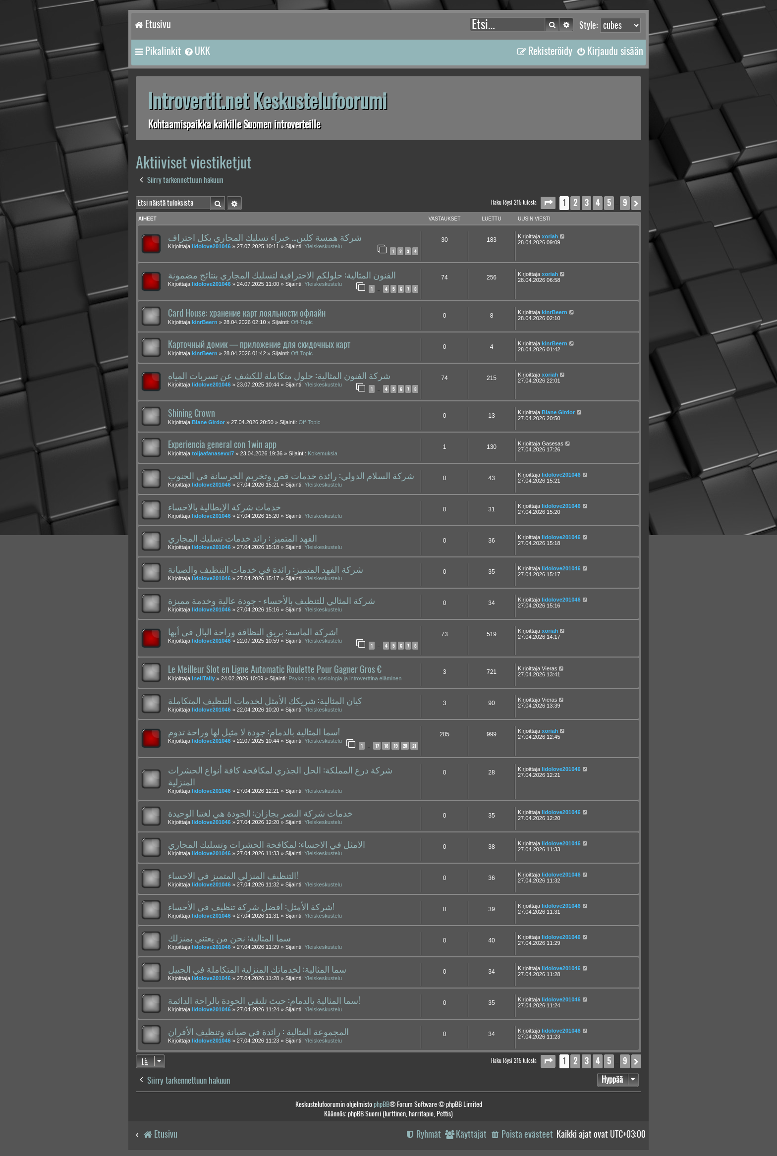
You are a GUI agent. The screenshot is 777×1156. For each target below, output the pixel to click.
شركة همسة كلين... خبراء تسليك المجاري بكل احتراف (265, 237)
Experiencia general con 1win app (222, 444)
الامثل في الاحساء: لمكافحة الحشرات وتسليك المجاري (266, 844)
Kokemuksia (322, 453)
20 (405, 746)
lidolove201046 (211, 246)
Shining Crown (191, 413)
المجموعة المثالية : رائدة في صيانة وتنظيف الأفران (258, 1032)
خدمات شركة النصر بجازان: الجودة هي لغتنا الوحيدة (260, 813)
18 (386, 746)
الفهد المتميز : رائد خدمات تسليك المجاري (242, 538)
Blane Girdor (208, 422)
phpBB (381, 1104)
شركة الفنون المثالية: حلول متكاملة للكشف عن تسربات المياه (279, 376)
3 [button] (586, 203)
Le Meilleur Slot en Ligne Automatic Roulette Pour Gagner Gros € (275, 669)
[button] (548, 203)
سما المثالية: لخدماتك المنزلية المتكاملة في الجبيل (257, 969)
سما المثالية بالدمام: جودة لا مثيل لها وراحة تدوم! (254, 732)
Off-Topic (302, 322)
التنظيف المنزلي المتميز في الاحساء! (233, 875)
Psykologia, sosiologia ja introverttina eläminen (344, 678)
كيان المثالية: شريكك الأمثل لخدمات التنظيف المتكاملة (265, 701)
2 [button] (575, 203)
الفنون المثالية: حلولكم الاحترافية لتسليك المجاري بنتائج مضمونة (282, 275)
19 (395, 746)
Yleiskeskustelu (323, 246)
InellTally (203, 678)
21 (414, 746)
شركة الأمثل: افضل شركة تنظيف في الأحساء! (251, 907)
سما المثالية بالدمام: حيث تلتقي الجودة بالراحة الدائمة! (264, 1000)
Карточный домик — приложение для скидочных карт (259, 344)
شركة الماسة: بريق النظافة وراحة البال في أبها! (253, 632)
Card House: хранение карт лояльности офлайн (247, 313)
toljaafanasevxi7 (213, 453)
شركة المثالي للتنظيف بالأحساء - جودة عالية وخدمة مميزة (271, 600)
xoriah (550, 236)
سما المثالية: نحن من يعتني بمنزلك (229, 938)
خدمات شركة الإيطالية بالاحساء (224, 507)
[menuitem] (196, 51)
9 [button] (625, 203)
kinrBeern (204, 322)
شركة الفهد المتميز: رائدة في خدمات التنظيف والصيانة (265, 569)
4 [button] (598, 203)
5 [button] (609, 203)
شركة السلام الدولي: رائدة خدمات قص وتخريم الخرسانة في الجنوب (291, 476)
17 (377, 746)
